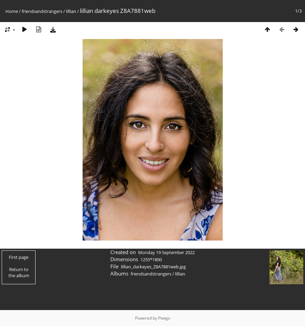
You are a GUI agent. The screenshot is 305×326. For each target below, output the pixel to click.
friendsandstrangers (42, 11)
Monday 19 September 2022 (166, 252)
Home (11, 11)
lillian (71, 11)
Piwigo (164, 318)
